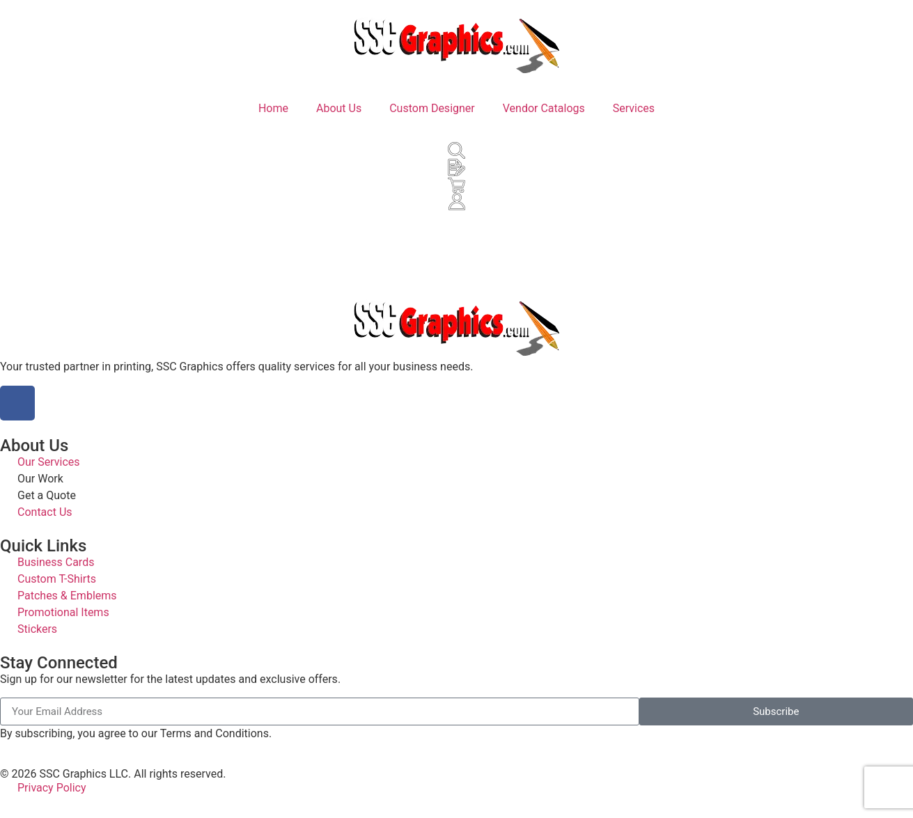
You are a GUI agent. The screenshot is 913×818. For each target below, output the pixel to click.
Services (634, 108)
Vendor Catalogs (544, 108)
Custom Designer (432, 108)
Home (273, 108)
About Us (338, 108)
